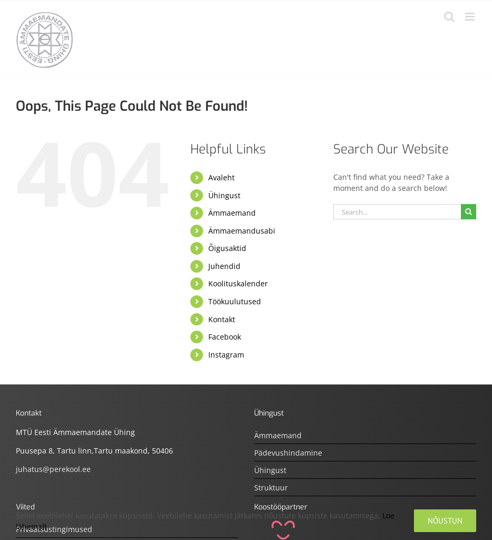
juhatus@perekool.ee (53, 469)
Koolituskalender (238, 283)
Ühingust (224, 195)
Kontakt (221, 319)
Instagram (226, 355)
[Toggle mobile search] (449, 16)
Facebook (224, 337)
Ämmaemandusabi (241, 231)
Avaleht (221, 177)
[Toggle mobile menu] (470, 16)
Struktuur (271, 488)
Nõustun (445, 521)
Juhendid (224, 266)
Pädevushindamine (288, 453)
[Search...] (397, 211)
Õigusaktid (227, 248)
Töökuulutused (234, 301)
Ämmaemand (232, 213)
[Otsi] (468, 211)
